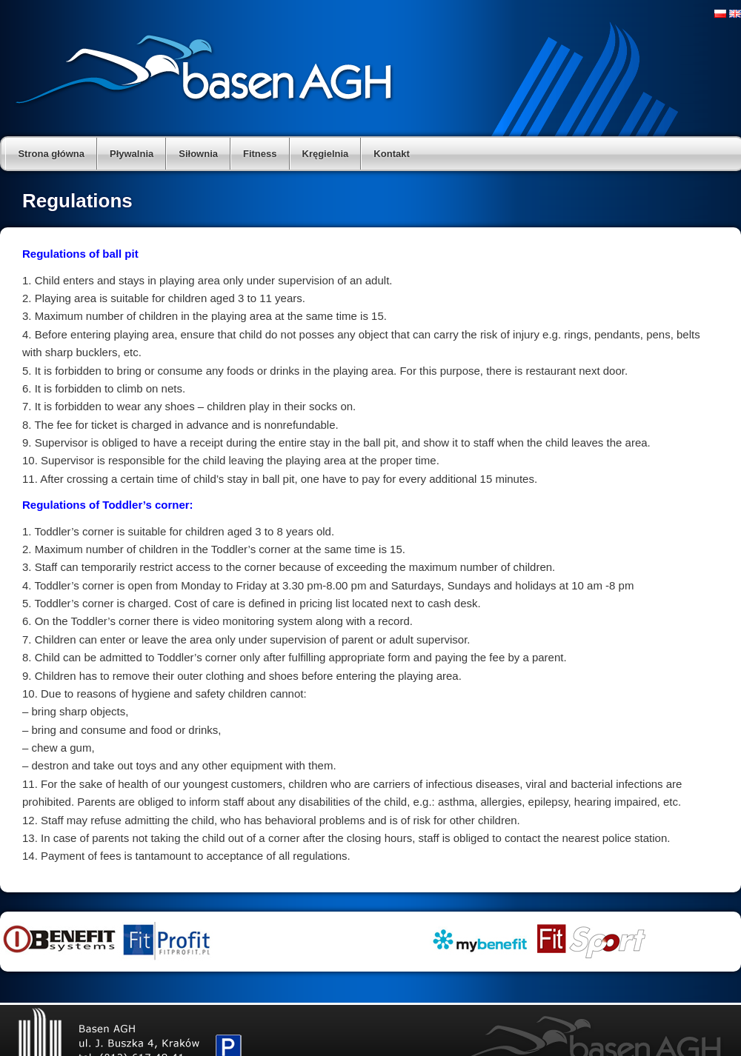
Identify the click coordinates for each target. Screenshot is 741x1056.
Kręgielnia (325, 153)
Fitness (260, 153)
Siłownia (198, 153)
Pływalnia (131, 153)
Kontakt (391, 153)
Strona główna (51, 153)
